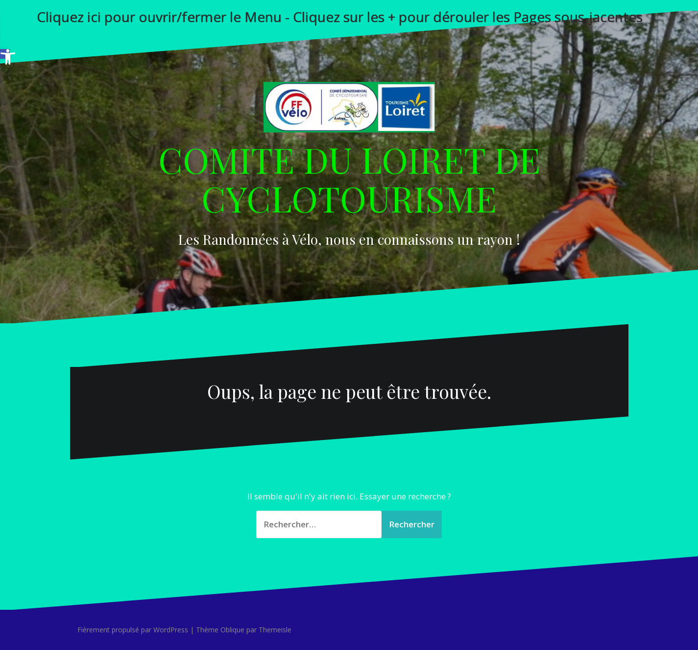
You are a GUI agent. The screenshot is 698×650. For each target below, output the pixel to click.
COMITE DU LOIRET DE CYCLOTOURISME (349, 178)
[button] (5, 54)
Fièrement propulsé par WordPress (132, 629)
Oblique (232, 629)
